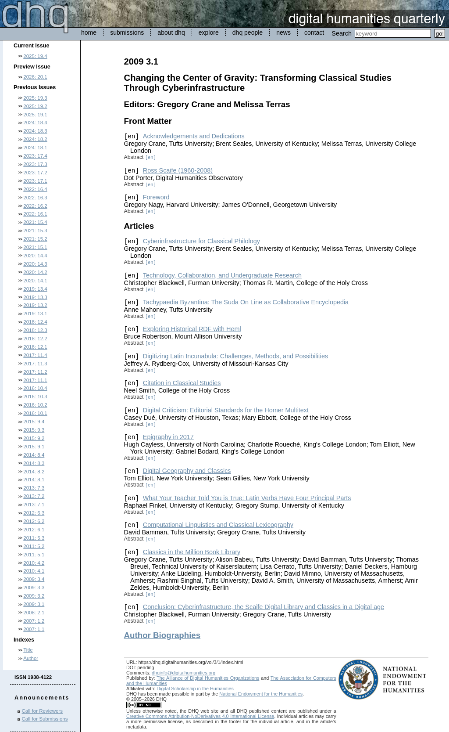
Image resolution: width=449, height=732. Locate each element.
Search (341, 33)
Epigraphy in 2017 (168, 436)
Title (27, 650)
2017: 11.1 (35, 380)
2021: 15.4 (35, 222)
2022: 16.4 (35, 189)
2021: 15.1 (35, 247)
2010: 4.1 (33, 570)
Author (30, 658)
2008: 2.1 (33, 612)
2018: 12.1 (35, 347)
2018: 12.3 (35, 330)
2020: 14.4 (35, 255)
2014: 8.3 (33, 463)
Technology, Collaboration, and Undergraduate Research (222, 275)
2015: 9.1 (33, 446)
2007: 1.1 (33, 629)
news (283, 32)
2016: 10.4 (35, 388)
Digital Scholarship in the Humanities (195, 688)
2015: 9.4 (33, 421)
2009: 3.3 (33, 587)
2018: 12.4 (35, 322)
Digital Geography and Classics (187, 470)
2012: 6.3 (33, 513)
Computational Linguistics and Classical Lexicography (218, 524)
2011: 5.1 (33, 554)
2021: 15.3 (35, 230)
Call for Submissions (45, 718)
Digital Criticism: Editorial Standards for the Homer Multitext (226, 410)
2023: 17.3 (35, 164)
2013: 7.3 (33, 487)
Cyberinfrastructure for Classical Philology (201, 241)
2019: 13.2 (35, 305)
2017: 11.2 (35, 372)
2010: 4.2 (33, 563)
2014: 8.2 (33, 471)
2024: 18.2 (35, 139)
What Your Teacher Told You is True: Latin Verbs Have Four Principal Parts (247, 497)
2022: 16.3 (35, 197)
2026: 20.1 (35, 76)
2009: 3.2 (33, 596)
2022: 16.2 (35, 206)
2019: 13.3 (35, 297)
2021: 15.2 (35, 239)
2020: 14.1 (35, 280)
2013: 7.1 (33, 504)
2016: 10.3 (35, 396)
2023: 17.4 (35, 156)
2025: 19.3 (35, 98)
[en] (150, 157)
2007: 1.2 (33, 621)
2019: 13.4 (35, 289)
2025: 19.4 (35, 56)
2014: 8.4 (33, 455)
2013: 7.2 (33, 496)
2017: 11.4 (35, 355)
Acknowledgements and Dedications (194, 136)
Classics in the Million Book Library (191, 551)
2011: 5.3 (33, 538)
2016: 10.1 (35, 413)
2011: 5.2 (33, 546)
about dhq (171, 32)
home (88, 32)
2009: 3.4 (33, 579)
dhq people (247, 32)
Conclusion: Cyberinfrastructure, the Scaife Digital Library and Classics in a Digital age (263, 606)
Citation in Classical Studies (182, 382)
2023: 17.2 (35, 172)
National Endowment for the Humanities (261, 693)
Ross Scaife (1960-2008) (178, 170)
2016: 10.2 (35, 404)
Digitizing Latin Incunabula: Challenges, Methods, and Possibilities (235, 356)
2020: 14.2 (35, 272)
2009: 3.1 (33, 604)
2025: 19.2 (35, 106)
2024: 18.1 (35, 147)
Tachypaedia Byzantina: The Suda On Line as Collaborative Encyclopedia (246, 302)
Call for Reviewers (42, 711)
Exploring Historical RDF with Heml (192, 328)
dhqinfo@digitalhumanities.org (183, 672)
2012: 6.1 (33, 529)
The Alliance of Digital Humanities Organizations (208, 678)
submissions (127, 32)
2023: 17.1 (35, 181)
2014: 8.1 (33, 479)
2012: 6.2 (33, 521)
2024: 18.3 (35, 130)
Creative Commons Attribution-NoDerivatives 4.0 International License (200, 716)
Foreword (156, 197)
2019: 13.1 (35, 313)
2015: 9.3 (33, 430)
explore (209, 32)
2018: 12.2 (35, 338)
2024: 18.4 (35, 122)
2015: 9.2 (33, 438)
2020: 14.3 (35, 264)
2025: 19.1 (35, 114)
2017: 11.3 (35, 363)
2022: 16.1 (35, 213)
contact (314, 32)
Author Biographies (162, 635)
